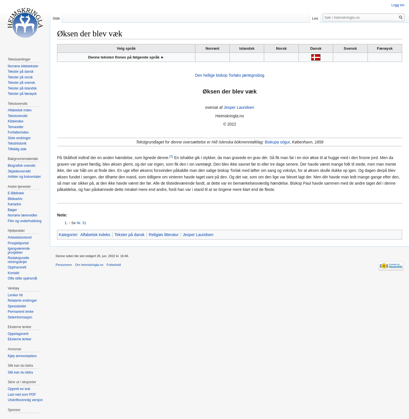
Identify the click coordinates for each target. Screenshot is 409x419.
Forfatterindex (18, 132)
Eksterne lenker (19, 339)
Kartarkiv (14, 204)
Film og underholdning (24, 221)
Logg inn (397, 5)
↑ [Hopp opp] (69, 223)
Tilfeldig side (17, 149)
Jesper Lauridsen (239, 107)
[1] (171, 156)
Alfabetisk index (20, 110)
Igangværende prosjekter (19, 251)
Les (315, 18)
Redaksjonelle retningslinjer (18, 260)
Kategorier (68, 234)
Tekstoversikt (17, 116)
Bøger (12, 210)
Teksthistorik (17, 143)
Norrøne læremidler (22, 215)
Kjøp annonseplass (22, 356)
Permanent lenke (21, 312)
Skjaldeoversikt (19, 171)
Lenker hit (15, 295)
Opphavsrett (17, 267)
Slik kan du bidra (20, 372)
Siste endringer (19, 138)
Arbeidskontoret (20, 237)
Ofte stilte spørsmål (22, 278)
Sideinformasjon (20, 317)
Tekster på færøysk (22, 94)
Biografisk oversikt (21, 166)
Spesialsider (17, 306)
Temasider (15, 127)
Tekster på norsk (20, 77)
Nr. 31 (81, 223)
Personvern (64, 264)
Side (56, 18)
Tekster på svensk (21, 83)
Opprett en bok (19, 389)
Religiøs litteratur (164, 234)
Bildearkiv (15, 199)
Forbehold (114, 264)
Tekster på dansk (129, 234)
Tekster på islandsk (22, 88)
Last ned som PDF (22, 395)
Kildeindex (15, 121)
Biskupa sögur (277, 142)
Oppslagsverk (18, 334)
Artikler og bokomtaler (24, 177)
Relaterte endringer (22, 301)
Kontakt (13, 273)
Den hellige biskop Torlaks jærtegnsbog (229, 75)
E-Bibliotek (16, 193)
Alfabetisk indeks (95, 234)
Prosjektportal (18, 243)
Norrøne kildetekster (23, 66)
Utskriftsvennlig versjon (25, 400)
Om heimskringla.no (89, 264)
